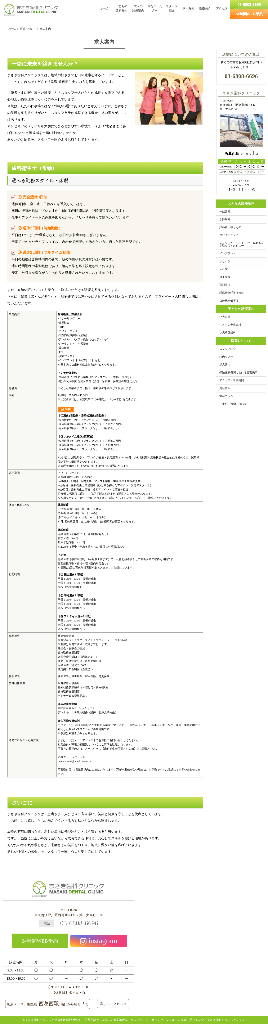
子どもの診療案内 (121, 8)
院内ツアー (226, 356)
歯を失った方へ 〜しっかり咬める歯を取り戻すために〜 (241, 244)
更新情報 (224, 388)
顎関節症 (224, 284)
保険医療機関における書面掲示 (238, 372)
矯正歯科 (224, 277)
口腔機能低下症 (228, 300)
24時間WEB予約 (40, 941)
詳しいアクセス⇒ (113, 1004)
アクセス (222, 8)
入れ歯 (223, 269)
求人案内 (188, 8)
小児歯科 (224, 316)
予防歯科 (224, 219)
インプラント (227, 253)
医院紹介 (205, 8)
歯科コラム (226, 396)
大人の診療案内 (138, 8)
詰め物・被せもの (230, 227)
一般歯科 (224, 211)
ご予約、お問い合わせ (233, 404)
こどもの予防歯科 (230, 324)
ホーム (104, 8)
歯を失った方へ (155, 8)
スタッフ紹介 (172, 8)
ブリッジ (224, 261)
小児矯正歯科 (227, 332)
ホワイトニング (228, 235)
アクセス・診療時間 (231, 380)
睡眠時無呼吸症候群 (231, 292)
